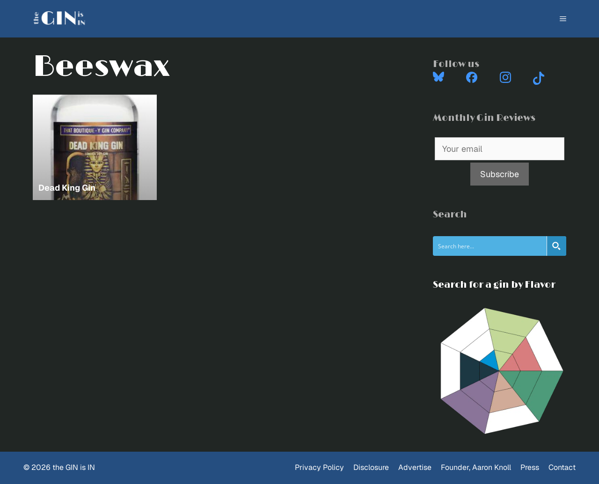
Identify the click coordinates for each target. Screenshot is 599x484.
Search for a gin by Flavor (494, 284)
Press (529, 467)
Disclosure (371, 467)
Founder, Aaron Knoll (476, 467)
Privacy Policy (319, 467)
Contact (562, 467)
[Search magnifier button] (556, 246)
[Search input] (490, 246)
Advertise (414, 467)
